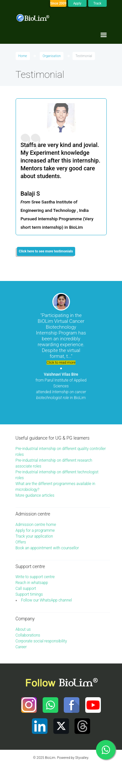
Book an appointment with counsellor (47, 548)
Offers (21, 542)
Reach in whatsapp (32, 582)
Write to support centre (35, 577)
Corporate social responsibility (41, 641)
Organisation (52, 56)
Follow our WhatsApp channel (46, 600)
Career (21, 647)
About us (23, 629)
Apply (77, 3)
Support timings (29, 594)
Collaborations (28, 635)
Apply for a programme (35, 530)
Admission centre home (36, 524)
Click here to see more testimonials (46, 251)
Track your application (34, 536)
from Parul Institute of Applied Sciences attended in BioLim (61, 386)
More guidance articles (35, 495)
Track (97, 3)
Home (22, 56)
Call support (26, 588)
